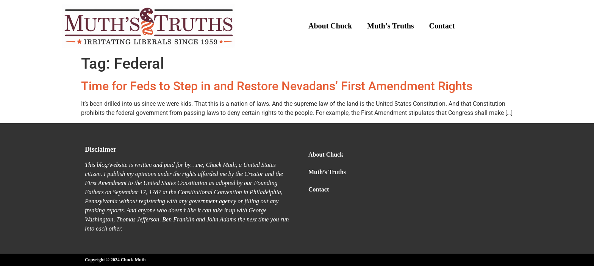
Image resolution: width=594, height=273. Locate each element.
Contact (442, 26)
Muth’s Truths (390, 26)
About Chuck (330, 26)
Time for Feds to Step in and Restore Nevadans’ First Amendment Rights (276, 86)
